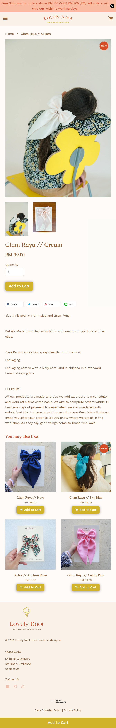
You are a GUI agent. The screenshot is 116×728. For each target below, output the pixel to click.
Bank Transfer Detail (48, 710)
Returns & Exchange (18, 664)
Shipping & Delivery (17, 658)
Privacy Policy (72, 710)
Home (9, 33)
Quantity (11, 265)
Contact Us (12, 669)
